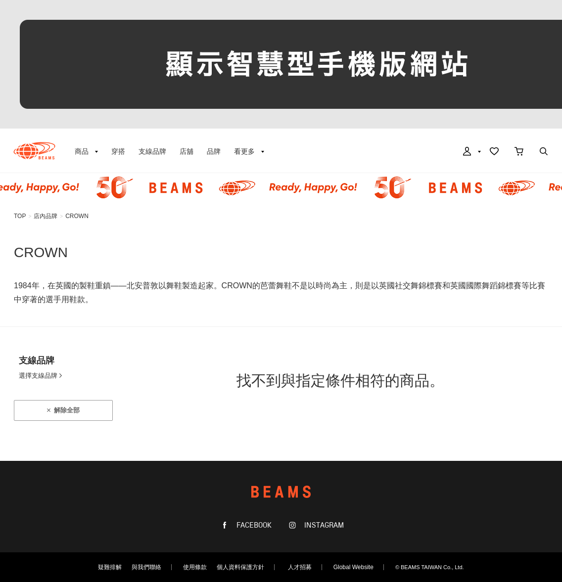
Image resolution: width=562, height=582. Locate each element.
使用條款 (195, 567)
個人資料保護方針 (240, 567)
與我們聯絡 (146, 567)
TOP (20, 216)
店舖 (186, 151)
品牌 (214, 151)
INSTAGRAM (323, 525)
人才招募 (300, 567)
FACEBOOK (253, 525)
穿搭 (118, 151)
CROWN (77, 216)
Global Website (353, 567)
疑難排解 (110, 567)
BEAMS (34, 151)
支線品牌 (152, 151)
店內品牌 (45, 216)
